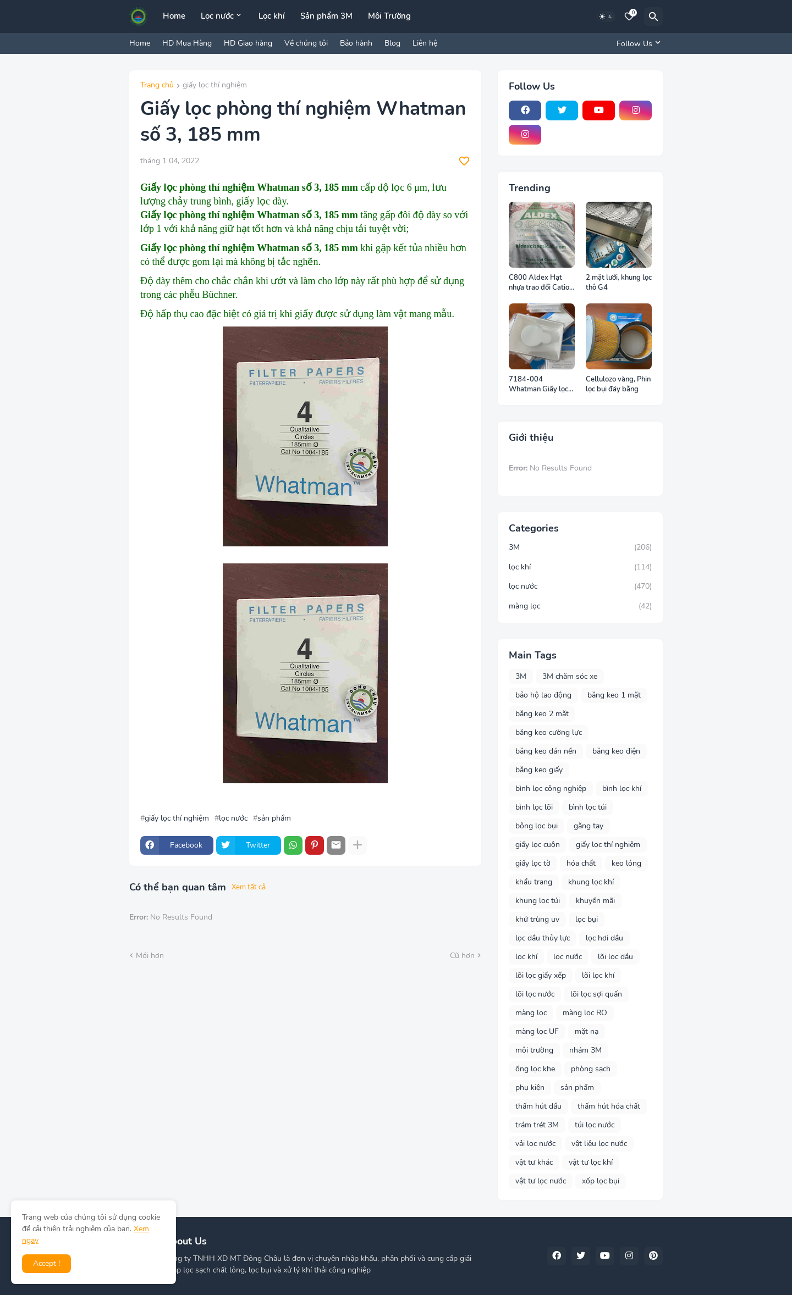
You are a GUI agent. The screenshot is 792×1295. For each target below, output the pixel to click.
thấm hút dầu (538, 1106)
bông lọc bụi (536, 826)
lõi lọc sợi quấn (596, 994)
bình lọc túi (588, 807)
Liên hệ (425, 43)
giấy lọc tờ (533, 863)
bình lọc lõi (534, 807)
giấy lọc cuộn (537, 844)
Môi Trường (389, 15)
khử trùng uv (537, 919)
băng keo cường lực (548, 732)
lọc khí (580, 567)
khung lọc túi (537, 900)
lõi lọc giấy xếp (540, 975)
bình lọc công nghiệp (550, 788)
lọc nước (233, 818)
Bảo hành (356, 43)
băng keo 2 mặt (542, 714)
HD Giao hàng (248, 43)
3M (580, 547)
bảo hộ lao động (543, 695)
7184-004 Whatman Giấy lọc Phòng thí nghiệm (538, 384)
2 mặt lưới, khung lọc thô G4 (619, 282)
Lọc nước (217, 15)
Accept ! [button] (46, 1263)
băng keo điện (616, 751)
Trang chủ (157, 85)
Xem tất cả (249, 887)
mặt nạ (586, 1031)
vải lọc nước (535, 1143)
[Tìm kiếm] (653, 16)
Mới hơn (150, 955)
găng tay (588, 826)
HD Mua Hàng (187, 43)
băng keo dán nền (545, 751)
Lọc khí (271, 15)
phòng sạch (590, 1069)
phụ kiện (529, 1087)
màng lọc (580, 606)
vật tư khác (534, 1162)
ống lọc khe (535, 1069)
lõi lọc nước (534, 994)
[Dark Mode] (606, 16)
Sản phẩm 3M (326, 15)
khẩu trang (533, 882)
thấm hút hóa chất (609, 1106)
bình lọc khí (621, 788)
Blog (392, 43)
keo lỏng (626, 863)
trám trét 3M (537, 1125)
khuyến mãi (595, 900)
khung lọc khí (591, 882)
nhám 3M (585, 1050)
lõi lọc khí (598, 975)
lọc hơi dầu (604, 938)
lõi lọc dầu (615, 956)
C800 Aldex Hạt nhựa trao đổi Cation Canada (541, 282)
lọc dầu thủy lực (542, 938)
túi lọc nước (594, 1125)
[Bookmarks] (629, 16)
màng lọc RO (585, 1013)
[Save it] (464, 161)
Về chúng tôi (306, 43)
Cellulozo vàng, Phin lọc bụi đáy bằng (618, 384)
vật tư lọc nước (540, 1181)
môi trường (534, 1050)
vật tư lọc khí (591, 1162)
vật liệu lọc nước (599, 1143)
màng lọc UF (537, 1031)
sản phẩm (274, 818)
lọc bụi (586, 919)
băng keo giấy (539, 770)
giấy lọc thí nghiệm (215, 85)
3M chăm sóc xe (569, 676)
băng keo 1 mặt (614, 695)
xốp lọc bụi (600, 1181)
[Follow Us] (637, 43)
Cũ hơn (462, 955)
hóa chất (581, 863)
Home (174, 15)
